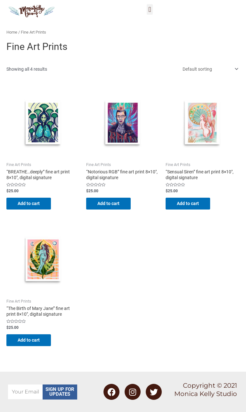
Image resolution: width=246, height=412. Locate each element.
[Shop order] (209, 69)
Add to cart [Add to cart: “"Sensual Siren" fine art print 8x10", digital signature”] (189, 203)
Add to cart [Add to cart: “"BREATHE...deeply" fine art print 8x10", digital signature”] (30, 203)
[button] (150, 9)
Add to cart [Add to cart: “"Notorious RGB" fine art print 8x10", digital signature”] (110, 203)
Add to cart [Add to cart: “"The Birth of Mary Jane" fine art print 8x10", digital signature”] (30, 340)
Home (11, 32)
